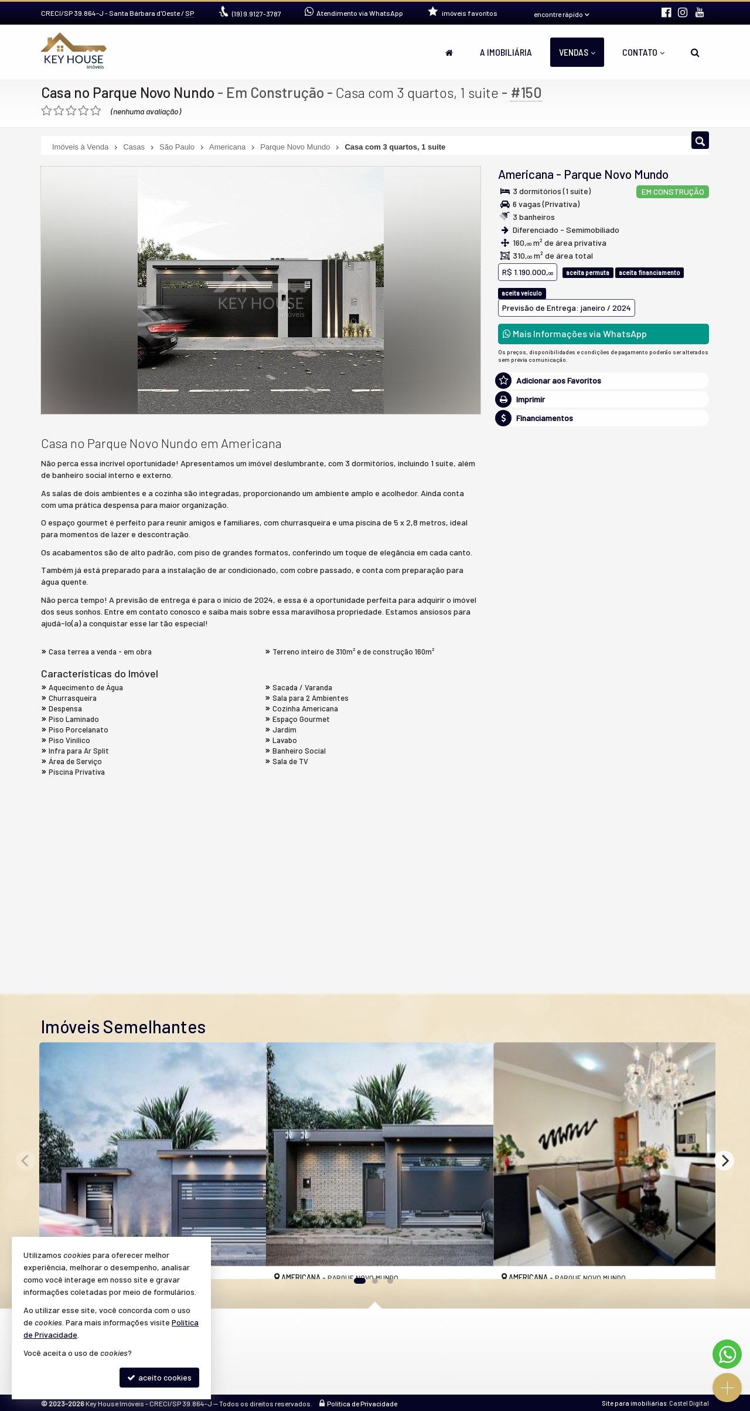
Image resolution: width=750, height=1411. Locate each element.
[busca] (695, 52)
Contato (643, 51)
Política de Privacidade (362, 1402)
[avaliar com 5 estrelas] (95, 111)
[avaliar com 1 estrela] (46, 111)
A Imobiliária (506, 51)
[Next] (724, 1161)
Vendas (577, 51)
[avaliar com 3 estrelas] (71, 111)
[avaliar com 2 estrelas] (58, 111)
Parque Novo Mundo (616, 174)
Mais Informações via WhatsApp (575, 333)
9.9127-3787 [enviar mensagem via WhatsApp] (256, 13)
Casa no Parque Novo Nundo (129, 92)
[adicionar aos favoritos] (244, 1261)
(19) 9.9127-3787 (604, 570)
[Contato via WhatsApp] (727, 1354)
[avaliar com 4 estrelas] (83, 111)
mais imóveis (604, 605)
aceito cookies (159, 1377)
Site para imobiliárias (634, 1402)
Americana (526, 174)
